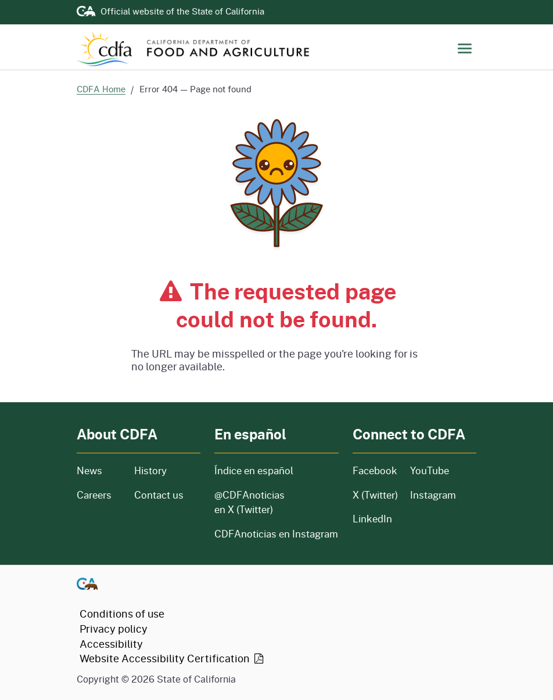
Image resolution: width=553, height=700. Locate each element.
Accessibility (111, 643)
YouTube (429, 470)
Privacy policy (114, 628)
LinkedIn (372, 518)
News (98, 470)
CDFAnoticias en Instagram (276, 533)
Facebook (374, 470)
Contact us (159, 495)
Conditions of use (122, 613)
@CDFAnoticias (249, 502)
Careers (98, 495)
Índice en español (253, 470)
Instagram (433, 495)
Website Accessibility (172, 658)
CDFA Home (101, 89)
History (167, 470)
